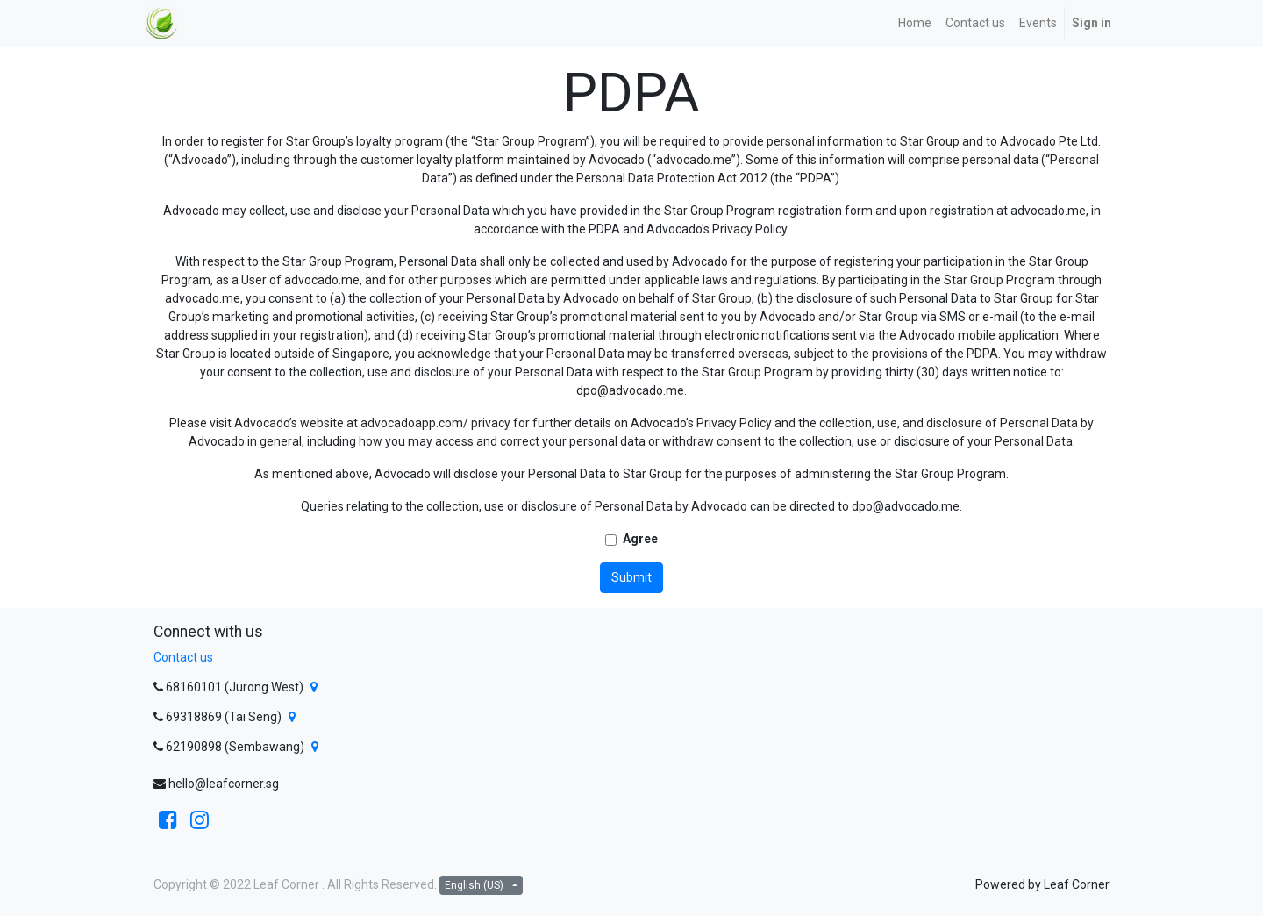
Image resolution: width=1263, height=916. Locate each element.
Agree (640, 539)
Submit (631, 577)
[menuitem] (914, 23)
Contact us (183, 657)
